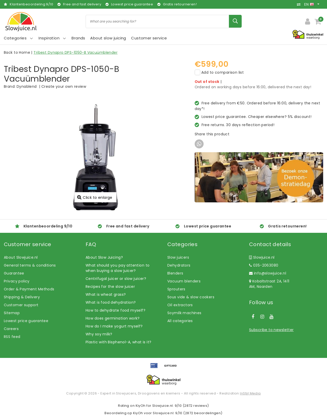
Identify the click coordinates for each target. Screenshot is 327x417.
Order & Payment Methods (29, 289)
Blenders (175, 273)
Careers (11, 328)
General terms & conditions (30, 265)
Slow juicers (178, 257)
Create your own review (63, 86)
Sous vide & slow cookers (190, 297)
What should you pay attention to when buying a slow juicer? (117, 268)
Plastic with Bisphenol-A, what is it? (118, 342)
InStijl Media (250, 393)
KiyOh (141, 405)
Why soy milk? (99, 334)
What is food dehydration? (111, 302)
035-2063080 (263, 265)
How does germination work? (113, 318)
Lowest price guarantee (26, 320)
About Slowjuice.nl (21, 257)
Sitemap (12, 312)
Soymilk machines (184, 312)
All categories (180, 320)
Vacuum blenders (184, 281)
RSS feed (12, 336)
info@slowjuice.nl (267, 273)
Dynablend (27, 86)
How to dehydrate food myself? (115, 310)
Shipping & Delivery (22, 297)
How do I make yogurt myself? (114, 326)
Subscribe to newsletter (271, 329)
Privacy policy (17, 281)
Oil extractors (180, 305)
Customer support (21, 305)
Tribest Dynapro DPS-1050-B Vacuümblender (75, 52)
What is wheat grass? (106, 294)
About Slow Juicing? (104, 257)
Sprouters (176, 289)
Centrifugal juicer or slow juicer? (116, 278)
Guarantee (14, 273)
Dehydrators (179, 265)
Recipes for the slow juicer (110, 286)
